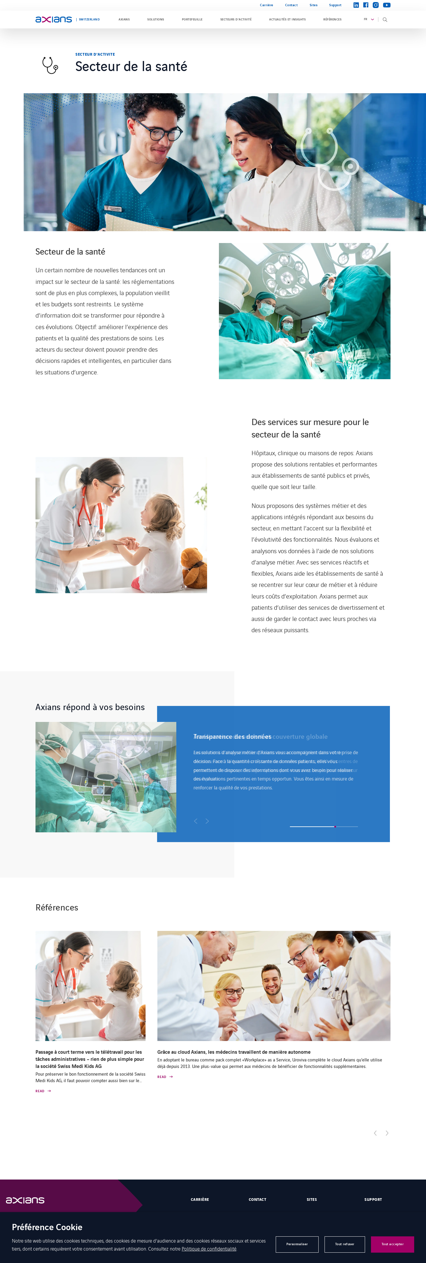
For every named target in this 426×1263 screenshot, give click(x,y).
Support (335, 5)
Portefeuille (192, 19)
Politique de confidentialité (209, 1248)
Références (332, 19)
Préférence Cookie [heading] (47, 1227)
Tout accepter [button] (393, 1244)
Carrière (266, 5)
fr (365, 19)
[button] (195, 821)
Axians (124, 19)
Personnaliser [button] (297, 1244)
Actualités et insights (287, 19)
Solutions (155, 19)
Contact (291, 5)
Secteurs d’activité (235, 19)
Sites (314, 5)
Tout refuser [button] (344, 1244)
